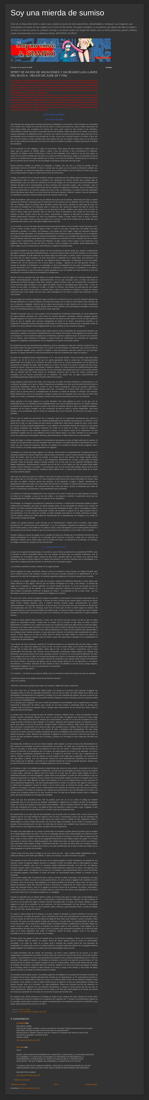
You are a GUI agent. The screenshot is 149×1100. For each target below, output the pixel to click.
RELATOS (43, 1012)
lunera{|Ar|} (20, 1023)
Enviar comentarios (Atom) (30, 1088)
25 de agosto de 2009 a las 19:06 (28, 1040)
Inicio (56, 1084)
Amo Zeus (20, 1047)
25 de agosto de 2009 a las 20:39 (28, 1075)
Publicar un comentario (22, 1080)
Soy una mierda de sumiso (57, 12)
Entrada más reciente (18, 1084)
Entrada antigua (91, 1084)
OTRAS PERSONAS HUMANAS (28, 1012)
